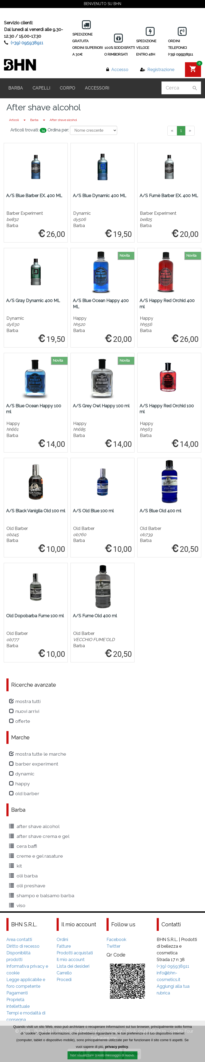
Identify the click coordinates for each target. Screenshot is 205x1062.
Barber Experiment (33, 764)
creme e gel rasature (36, 856)
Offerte (19, 721)
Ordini (62, 939)
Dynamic (21, 773)
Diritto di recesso (23, 946)
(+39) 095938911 (27, 42)
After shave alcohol (63, 120)
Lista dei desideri (73, 966)
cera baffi (23, 846)
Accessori (97, 88)
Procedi (64, 979)
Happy (19, 783)
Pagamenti (17, 992)
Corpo (67, 88)
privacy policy (116, 1048)
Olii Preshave (27, 885)
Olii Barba (23, 876)
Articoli (14, 120)
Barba (15, 88)
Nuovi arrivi (24, 711)
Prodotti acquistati (75, 952)
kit (15, 866)
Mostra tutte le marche (37, 754)
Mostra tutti (25, 701)
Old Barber (24, 793)
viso (17, 905)
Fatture (64, 946)
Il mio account (71, 959)
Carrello (64, 972)
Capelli (41, 88)
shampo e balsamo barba (41, 895)
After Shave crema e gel (39, 836)
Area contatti (19, 939)
